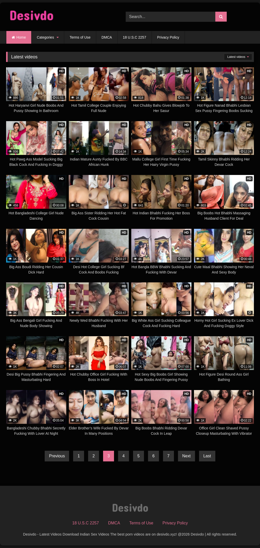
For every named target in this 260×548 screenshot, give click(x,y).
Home (21, 37)
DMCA (107, 37)
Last (207, 456)
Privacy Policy (168, 37)
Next (186, 456)
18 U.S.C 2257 (134, 37)
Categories (45, 37)
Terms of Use (80, 37)
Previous (57, 456)
